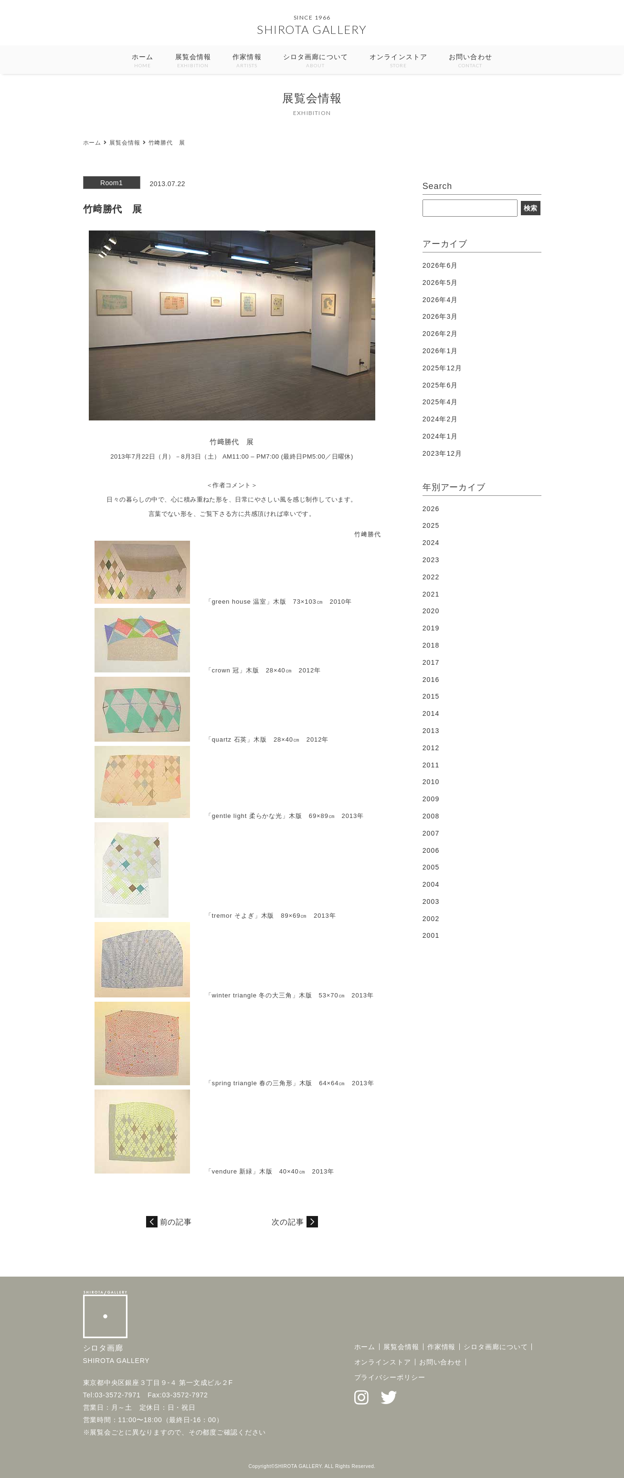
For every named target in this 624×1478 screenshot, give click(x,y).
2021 (431, 594)
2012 (431, 748)
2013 (431, 730)
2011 (431, 765)
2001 (431, 935)
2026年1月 (440, 351)
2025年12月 (443, 368)
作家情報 (247, 61)
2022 (431, 577)
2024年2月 (440, 419)
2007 (431, 833)
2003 (431, 901)
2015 (431, 696)
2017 (431, 662)
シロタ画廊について (315, 61)
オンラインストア (398, 61)
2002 (431, 918)
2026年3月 (440, 316)
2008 (431, 816)
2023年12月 (443, 453)
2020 (431, 611)
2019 (431, 628)
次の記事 (288, 1222)
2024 (431, 542)
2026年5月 (440, 282)
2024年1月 (440, 436)
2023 (431, 560)
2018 (431, 645)
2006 (431, 850)
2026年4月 (440, 300)
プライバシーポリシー (389, 1377)
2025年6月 (440, 385)
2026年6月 (440, 265)
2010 (431, 782)
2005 (431, 867)
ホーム (142, 61)
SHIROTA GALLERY (312, 29)
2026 (431, 509)
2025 (431, 525)
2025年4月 (440, 402)
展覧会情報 (193, 61)
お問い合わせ (470, 61)
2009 (431, 799)
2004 (431, 884)
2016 (431, 679)
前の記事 (176, 1222)
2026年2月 (440, 333)
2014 (431, 713)
